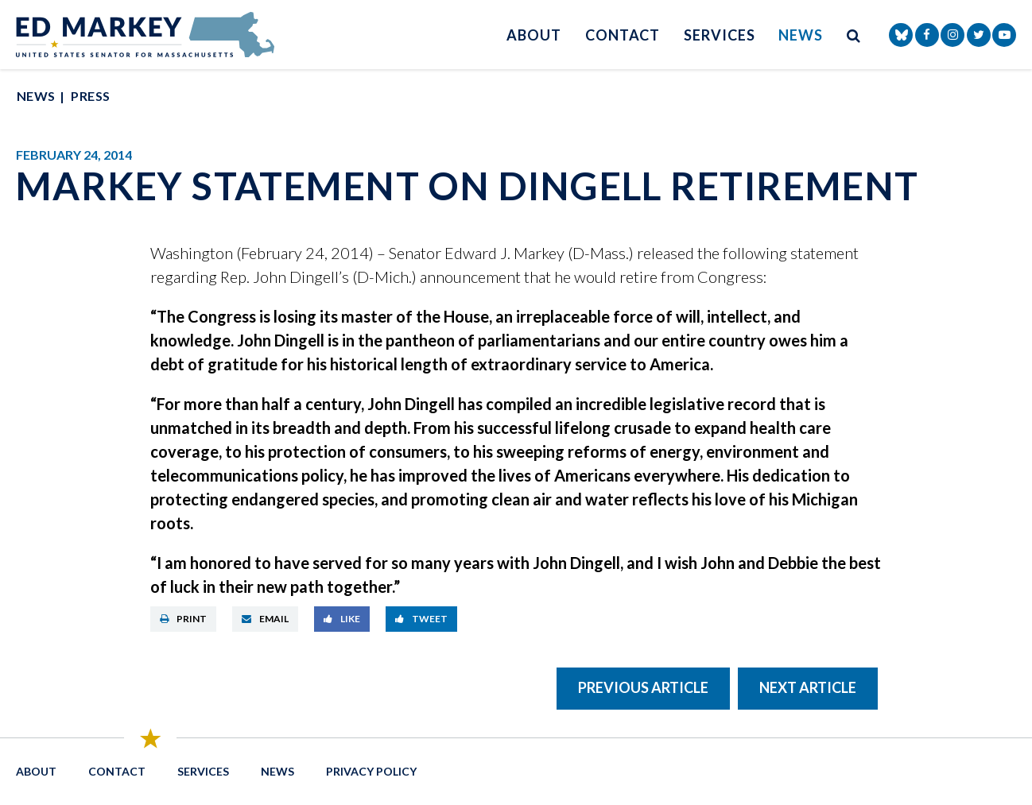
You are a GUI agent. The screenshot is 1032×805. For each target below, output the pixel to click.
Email (265, 619)
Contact (622, 35)
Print (183, 619)
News (800, 35)
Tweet (421, 619)
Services (719, 35)
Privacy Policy (371, 771)
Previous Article (643, 687)
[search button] (854, 35)
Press (90, 95)
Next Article (807, 687)
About (533, 35)
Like (342, 619)
